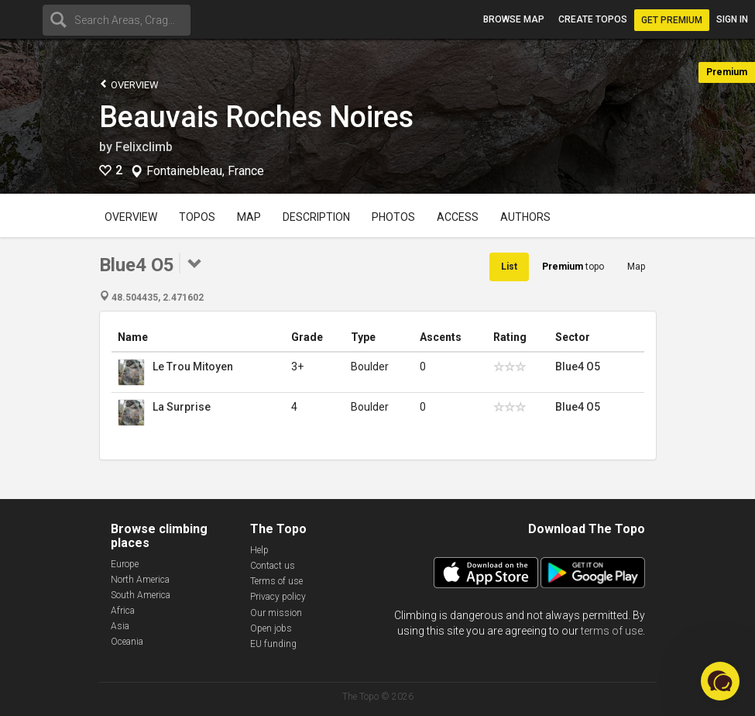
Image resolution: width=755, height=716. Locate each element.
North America (140, 579)
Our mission (276, 613)
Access (458, 217)
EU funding (273, 644)
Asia (120, 626)
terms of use (612, 631)
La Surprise (182, 407)
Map (249, 217)
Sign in (732, 19)
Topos (197, 217)
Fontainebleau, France (205, 171)
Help (259, 550)
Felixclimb (144, 146)
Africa (123, 610)
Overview (129, 84)
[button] (720, 681)
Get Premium (671, 20)
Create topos (592, 19)
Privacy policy (278, 596)
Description (316, 217)
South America (140, 595)
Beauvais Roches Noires (256, 117)
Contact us (272, 565)
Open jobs (271, 628)
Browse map (513, 19)
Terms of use (276, 581)
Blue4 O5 (577, 366)
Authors (525, 217)
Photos (393, 217)
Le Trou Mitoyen (193, 366)
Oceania (127, 641)
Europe (125, 564)
